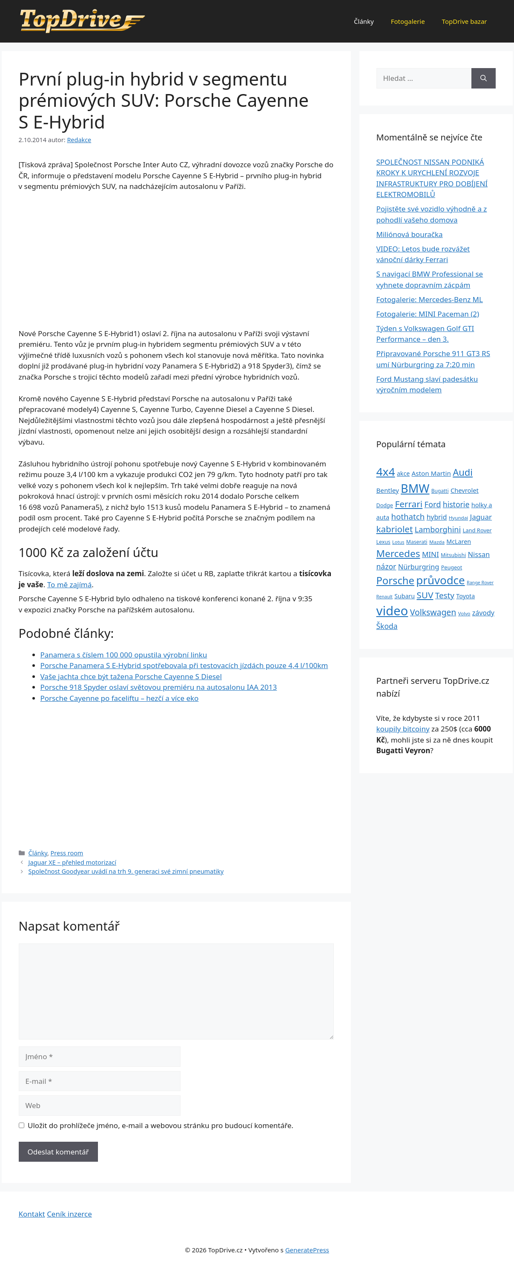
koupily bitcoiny (403, 729)
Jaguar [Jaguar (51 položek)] (481, 517)
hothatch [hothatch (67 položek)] (408, 516)
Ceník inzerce (69, 1214)
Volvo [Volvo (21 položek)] (464, 613)
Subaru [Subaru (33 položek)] (404, 596)
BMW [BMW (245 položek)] (415, 488)
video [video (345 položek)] (392, 610)
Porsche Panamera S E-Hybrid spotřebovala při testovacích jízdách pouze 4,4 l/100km (184, 665)
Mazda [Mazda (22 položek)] (437, 542)
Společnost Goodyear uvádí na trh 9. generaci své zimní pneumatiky (126, 871)
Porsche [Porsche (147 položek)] (395, 580)
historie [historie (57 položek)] (456, 504)
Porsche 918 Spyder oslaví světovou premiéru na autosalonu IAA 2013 (158, 687)
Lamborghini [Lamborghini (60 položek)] (438, 529)
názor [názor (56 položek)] (386, 566)
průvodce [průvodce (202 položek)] (440, 580)
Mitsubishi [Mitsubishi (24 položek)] (453, 555)
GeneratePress (307, 1250)
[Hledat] (483, 78)
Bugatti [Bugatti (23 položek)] (440, 490)
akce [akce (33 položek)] (403, 473)
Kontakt (32, 1214)
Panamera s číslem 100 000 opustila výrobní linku (123, 655)
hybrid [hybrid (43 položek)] (437, 517)
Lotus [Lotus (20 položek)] (398, 542)
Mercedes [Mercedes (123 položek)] (398, 553)
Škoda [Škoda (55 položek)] (387, 626)
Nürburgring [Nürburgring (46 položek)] (418, 566)
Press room (67, 853)
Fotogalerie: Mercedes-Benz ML (429, 299)
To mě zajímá (69, 584)
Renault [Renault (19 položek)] (384, 597)
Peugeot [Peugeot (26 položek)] (451, 567)
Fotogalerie (408, 21)
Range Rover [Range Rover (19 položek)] (480, 583)
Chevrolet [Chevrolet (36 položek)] (465, 490)
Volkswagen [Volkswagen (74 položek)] (433, 612)
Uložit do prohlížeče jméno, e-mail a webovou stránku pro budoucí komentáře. (160, 1125)
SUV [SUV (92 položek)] (424, 595)
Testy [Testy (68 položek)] (444, 595)
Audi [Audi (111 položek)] (463, 472)
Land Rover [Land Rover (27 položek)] (477, 530)
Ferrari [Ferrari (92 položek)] (408, 504)
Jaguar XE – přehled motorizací (72, 862)
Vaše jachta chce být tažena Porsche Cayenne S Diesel (131, 676)
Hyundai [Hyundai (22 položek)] (458, 517)
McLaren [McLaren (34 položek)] (458, 541)
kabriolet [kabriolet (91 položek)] (394, 529)
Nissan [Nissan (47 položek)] (479, 554)
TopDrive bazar (464, 21)
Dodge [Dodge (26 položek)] (384, 505)
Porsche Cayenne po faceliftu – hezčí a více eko (119, 698)
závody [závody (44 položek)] (483, 612)
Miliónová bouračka (409, 234)
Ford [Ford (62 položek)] (433, 504)
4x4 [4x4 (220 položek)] (385, 471)
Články (364, 21)
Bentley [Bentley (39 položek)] (387, 490)
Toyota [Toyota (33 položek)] (465, 596)
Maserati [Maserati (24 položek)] (417, 542)
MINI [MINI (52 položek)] (430, 554)
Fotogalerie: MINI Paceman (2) (428, 314)
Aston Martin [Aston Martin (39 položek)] (431, 473)
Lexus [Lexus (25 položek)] (383, 542)
